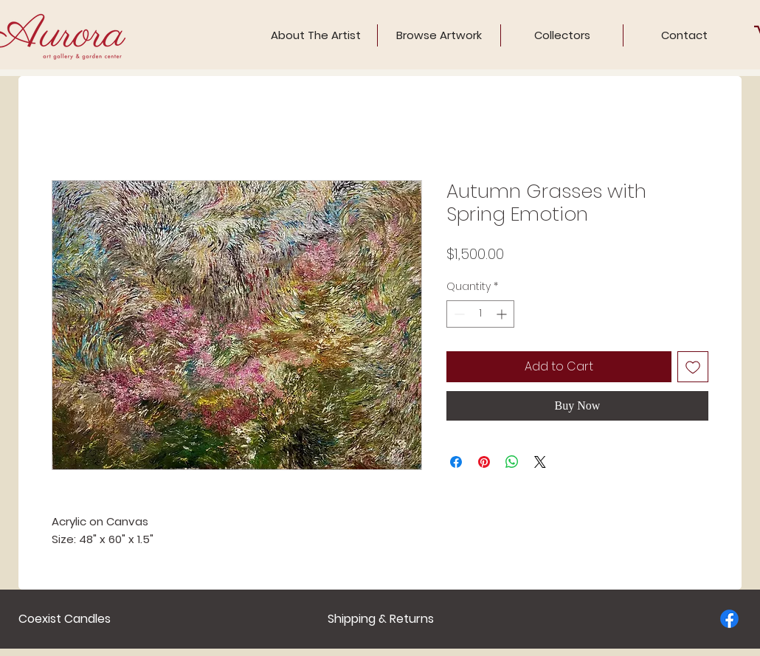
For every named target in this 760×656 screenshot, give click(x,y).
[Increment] (503, 314)
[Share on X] (540, 462)
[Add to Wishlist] (692, 366)
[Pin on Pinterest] (484, 462)
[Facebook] (729, 619)
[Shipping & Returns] (381, 619)
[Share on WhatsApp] (512, 462)
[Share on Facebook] (456, 462)
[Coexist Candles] (64, 619)
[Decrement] (458, 314)
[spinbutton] (480, 314)
